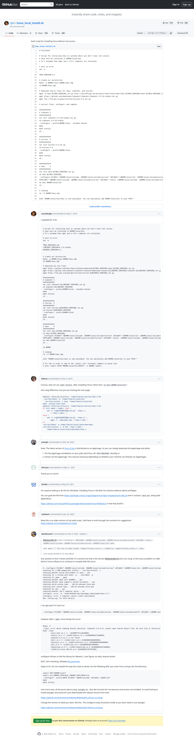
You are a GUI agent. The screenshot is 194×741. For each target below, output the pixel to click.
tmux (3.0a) (70, 448)
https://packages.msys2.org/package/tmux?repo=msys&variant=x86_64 (95, 495)
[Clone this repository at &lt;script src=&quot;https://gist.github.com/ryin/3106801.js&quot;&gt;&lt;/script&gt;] (157, 33)
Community (92, 734)
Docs (101, 734)
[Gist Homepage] (10, 4)
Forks (58, 33)
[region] (97, 124)
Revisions (24, 33)
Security (76, 734)
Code (9, 33)
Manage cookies (119, 734)
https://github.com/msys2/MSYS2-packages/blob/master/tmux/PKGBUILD (73, 503)
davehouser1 (47, 534)
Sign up (187, 4)
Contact (108, 734)
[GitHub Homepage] (39, 734)
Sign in (175, 4)
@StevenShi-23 (50, 540)
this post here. (73, 661)
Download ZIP (182, 33)
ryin (12, 23)
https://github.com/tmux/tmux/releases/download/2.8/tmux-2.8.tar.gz (72, 707)
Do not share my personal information (142, 734)
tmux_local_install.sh (30, 23)
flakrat (44, 378)
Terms (61, 734)
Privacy (68, 734)
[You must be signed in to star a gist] (168, 23)
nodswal (45, 514)
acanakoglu (46, 213)
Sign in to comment (117, 720)
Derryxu (45, 467)
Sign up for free (43, 720)
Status (83, 734)
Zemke (44, 484)
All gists (59, 4)
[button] (171, 33)
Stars (42, 33)
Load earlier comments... (100, 206)
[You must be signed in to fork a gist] (183, 23)
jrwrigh (44, 442)
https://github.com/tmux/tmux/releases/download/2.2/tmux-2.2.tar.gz (72, 697)
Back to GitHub (72, 4)
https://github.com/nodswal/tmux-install (59, 523)
